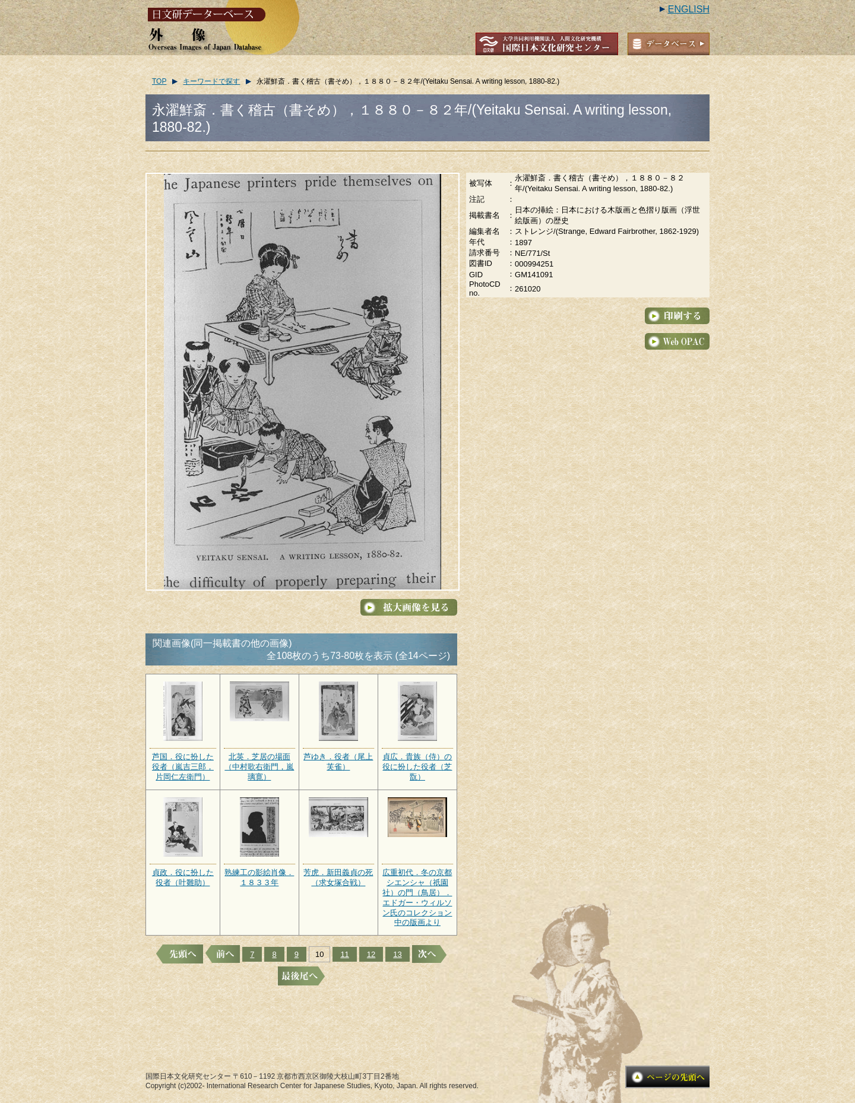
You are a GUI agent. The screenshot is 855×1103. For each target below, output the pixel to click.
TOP (159, 81)
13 (397, 954)
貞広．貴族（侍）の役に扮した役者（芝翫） (417, 766)
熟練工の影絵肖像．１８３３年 (259, 877)
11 (344, 954)
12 (371, 954)
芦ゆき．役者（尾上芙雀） (338, 761)
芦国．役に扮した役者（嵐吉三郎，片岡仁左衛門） (183, 766)
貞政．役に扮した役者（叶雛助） (183, 877)
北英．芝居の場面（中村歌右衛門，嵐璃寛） (259, 766)
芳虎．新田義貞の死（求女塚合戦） (338, 877)
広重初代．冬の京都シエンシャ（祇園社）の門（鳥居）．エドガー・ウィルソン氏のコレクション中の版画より (417, 897)
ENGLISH (689, 9)
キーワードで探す (211, 81)
